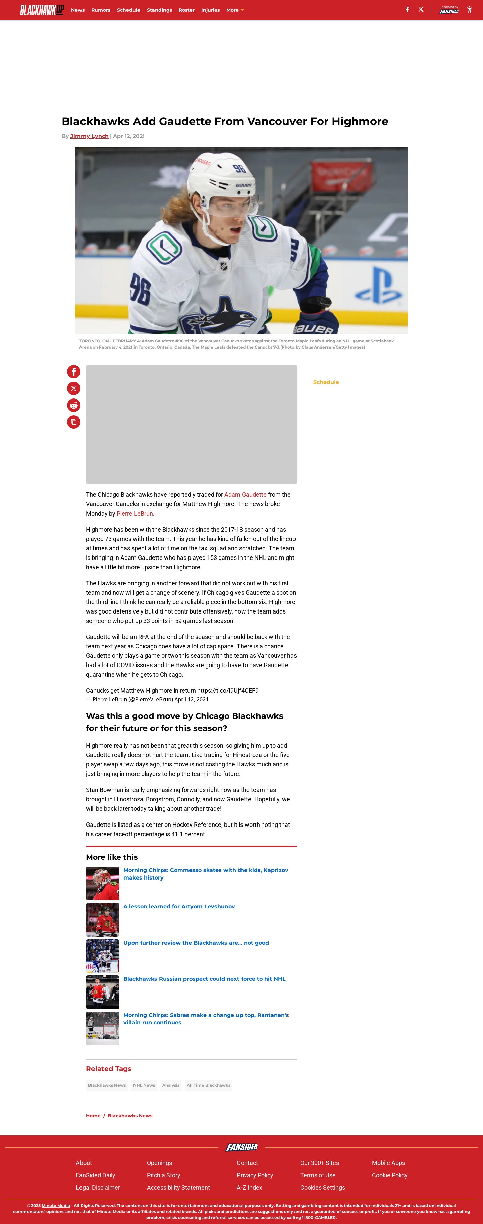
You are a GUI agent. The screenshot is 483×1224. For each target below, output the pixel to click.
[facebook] (407, 9)
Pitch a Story (163, 1175)
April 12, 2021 (191, 699)
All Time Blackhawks (208, 1085)
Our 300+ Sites (319, 1162)
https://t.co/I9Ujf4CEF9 (228, 690)
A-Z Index (249, 1187)
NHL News (144, 1085)
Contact (247, 1162)
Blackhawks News (107, 1085)
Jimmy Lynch (89, 136)
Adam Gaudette (245, 494)
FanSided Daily (95, 1175)
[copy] (73, 422)
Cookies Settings (322, 1187)
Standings (159, 10)
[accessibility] (469, 9)
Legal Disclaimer (98, 1187)
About (84, 1162)
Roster (187, 10)
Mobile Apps (388, 1162)
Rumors (100, 10)
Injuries (210, 10)
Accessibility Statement (178, 1187)
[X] (421, 9)
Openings (159, 1162)
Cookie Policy (390, 1175)
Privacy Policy (255, 1175)
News (78, 10)
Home (93, 1116)
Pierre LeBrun (135, 513)
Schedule (128, 10)
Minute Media (56, 1205)
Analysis (170, 1085)
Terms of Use (318, 1175)
